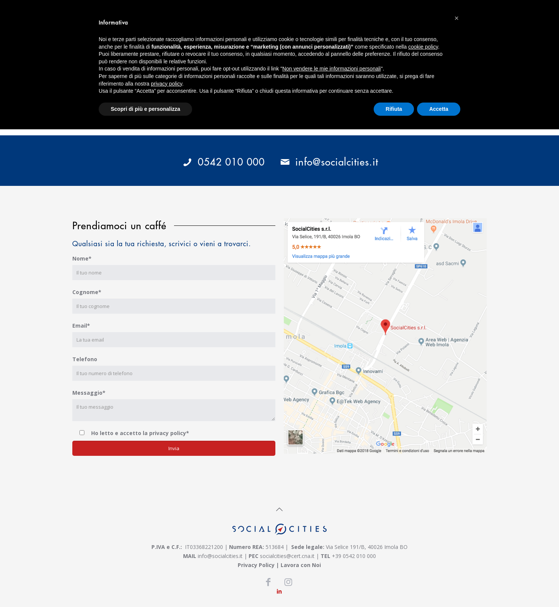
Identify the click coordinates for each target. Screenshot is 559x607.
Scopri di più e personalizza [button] (145, 109)
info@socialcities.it (326, 161)
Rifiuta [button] (394, 109)
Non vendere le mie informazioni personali (331, 69)
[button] (457, 18)
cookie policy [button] (423, 47)
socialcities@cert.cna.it (287, 555)
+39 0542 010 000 (354, 555)
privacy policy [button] (166, 84)
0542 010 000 (223, 161)
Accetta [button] (438, 109)
